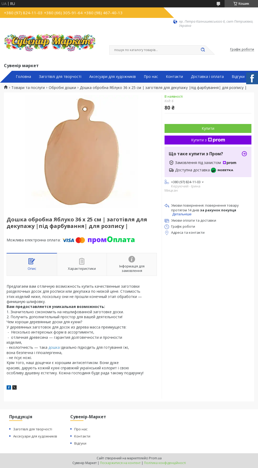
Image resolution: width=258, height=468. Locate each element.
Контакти (174, 76)
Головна (23, 76)
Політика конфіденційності (165, 463)
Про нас (151, 76)
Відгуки (238, 76)
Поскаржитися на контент (120, 463)
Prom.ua (155, 458)
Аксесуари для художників (112, 76)
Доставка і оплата (207, 76)
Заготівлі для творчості (60, 76)
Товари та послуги (28, 87)
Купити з (208, 139)
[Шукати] (202, 50)
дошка (54, 347)
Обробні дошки (62, 87)
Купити (208, 128)
